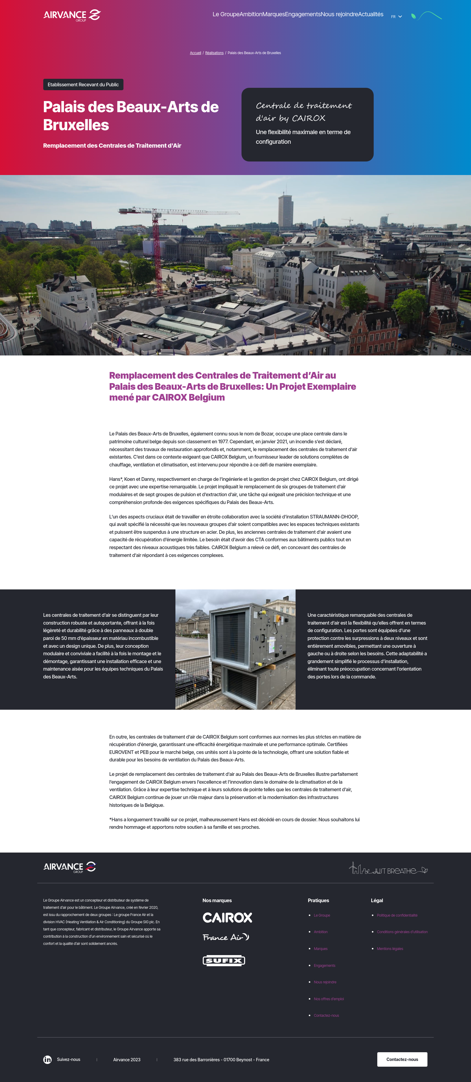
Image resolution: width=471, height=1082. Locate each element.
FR (396, 16)
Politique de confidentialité (397, 915)
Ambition (321, 932)
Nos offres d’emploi (329, 999)
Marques (320, 948)
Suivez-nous (61, 1059)
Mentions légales (390, 948)
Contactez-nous (326, 1015)
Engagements (324, 965)
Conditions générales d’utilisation (402, 932)
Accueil (195, 53)
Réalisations (214, 53)
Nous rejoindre (325, 982)
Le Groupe (322, 915)
